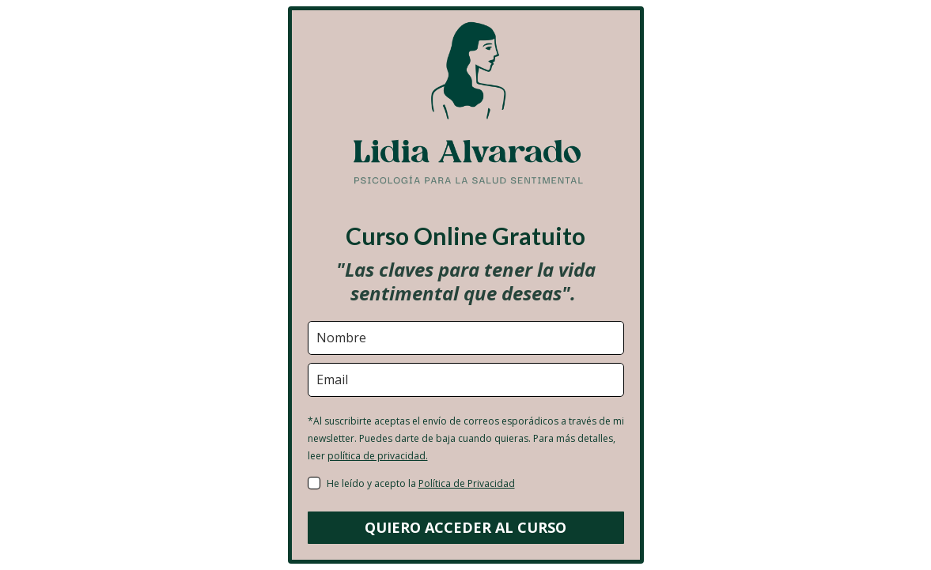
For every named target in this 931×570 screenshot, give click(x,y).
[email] (466, 380)
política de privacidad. (377, 455)
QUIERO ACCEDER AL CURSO (465, 527)
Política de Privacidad (466, 483)
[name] (466, 338)
